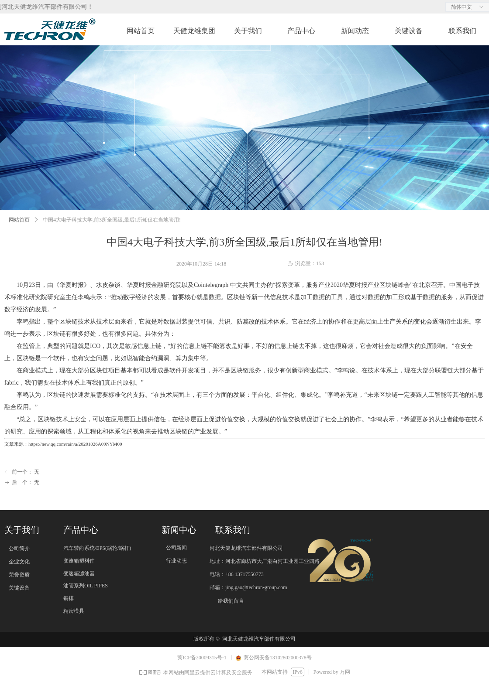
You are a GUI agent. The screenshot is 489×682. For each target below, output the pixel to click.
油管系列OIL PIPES (85, 586)
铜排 (68, 598)
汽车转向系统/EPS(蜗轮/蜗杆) (97, 548)
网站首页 (19, 220)
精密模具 (73, 611)
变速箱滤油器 (79, 573)
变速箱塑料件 (79, 561)
